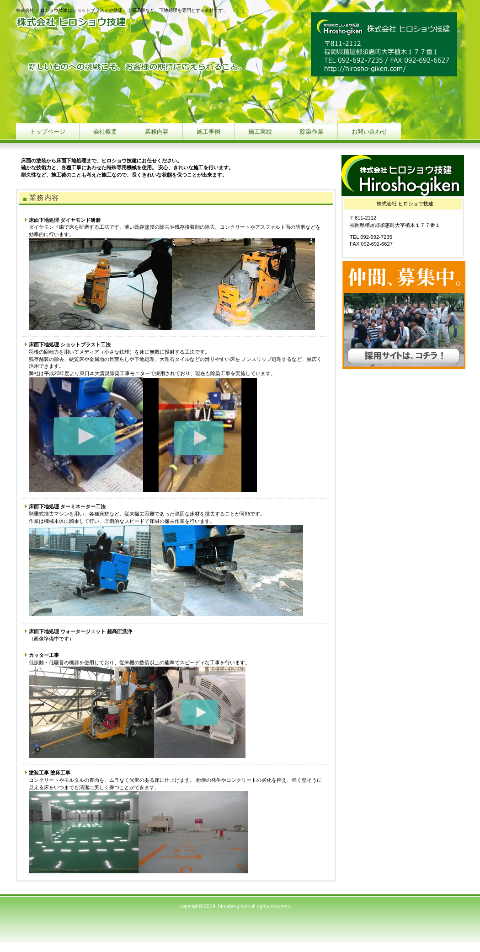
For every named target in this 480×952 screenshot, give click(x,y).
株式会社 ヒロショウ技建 (107, 24)
